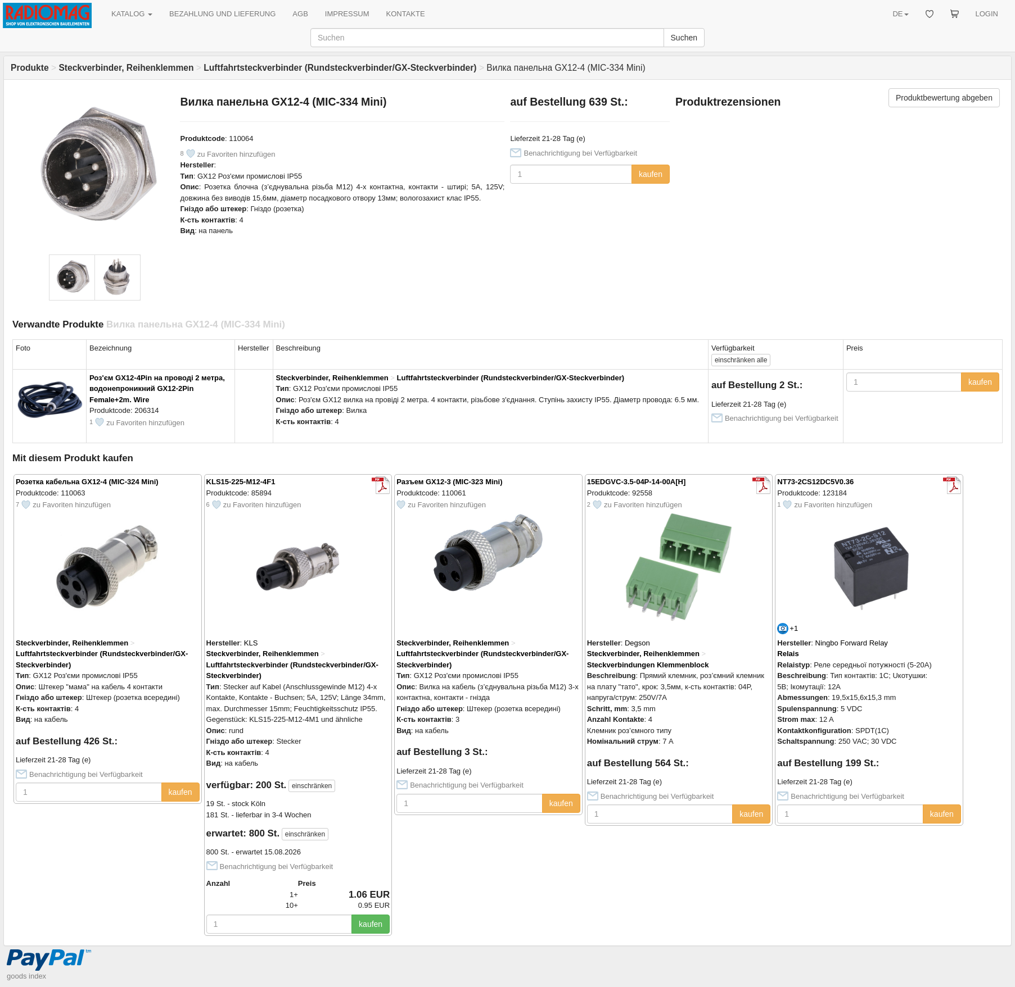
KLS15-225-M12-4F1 (241, 481)
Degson (637, 643)
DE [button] (900, 14)
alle (741, 360)
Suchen (684, 37)
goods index (26, 976)
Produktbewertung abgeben (944, 97)
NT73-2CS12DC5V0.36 (815, 481)
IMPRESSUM (347, 14)
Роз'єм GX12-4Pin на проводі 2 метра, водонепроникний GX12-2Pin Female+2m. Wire (157, 389)
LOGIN (987, 14)
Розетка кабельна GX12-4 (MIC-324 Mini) (87, 481)
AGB (300, 14)
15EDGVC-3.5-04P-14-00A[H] (636, 481)
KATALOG (131, 14)
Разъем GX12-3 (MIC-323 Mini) (449, 481)
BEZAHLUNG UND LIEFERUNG (222, 14)
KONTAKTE (405, 14)
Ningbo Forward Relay (851, 643)
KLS (251, 643)
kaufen (650, 174)
